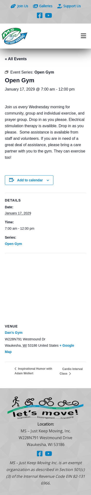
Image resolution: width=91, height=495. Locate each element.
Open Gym (13, 244)
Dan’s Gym (14, 333)
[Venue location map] (45, 288)
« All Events (16, 59)
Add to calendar (30, 180)
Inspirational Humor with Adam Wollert (33, 371)
